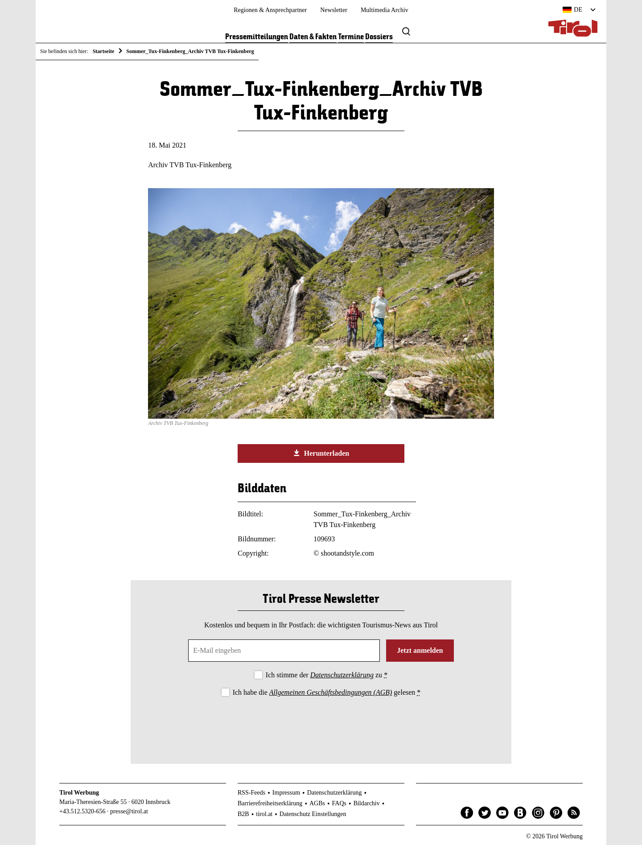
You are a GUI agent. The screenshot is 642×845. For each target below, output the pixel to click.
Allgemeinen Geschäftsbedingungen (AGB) (330, 692)
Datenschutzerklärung (342, 675)
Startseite (104, 51)
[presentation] (321, 722)
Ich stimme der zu (326, 675)
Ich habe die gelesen (327, 692)
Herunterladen (321, 453)
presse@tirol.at (129, 811)
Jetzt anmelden (420, 650)
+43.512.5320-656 (82, 811)
